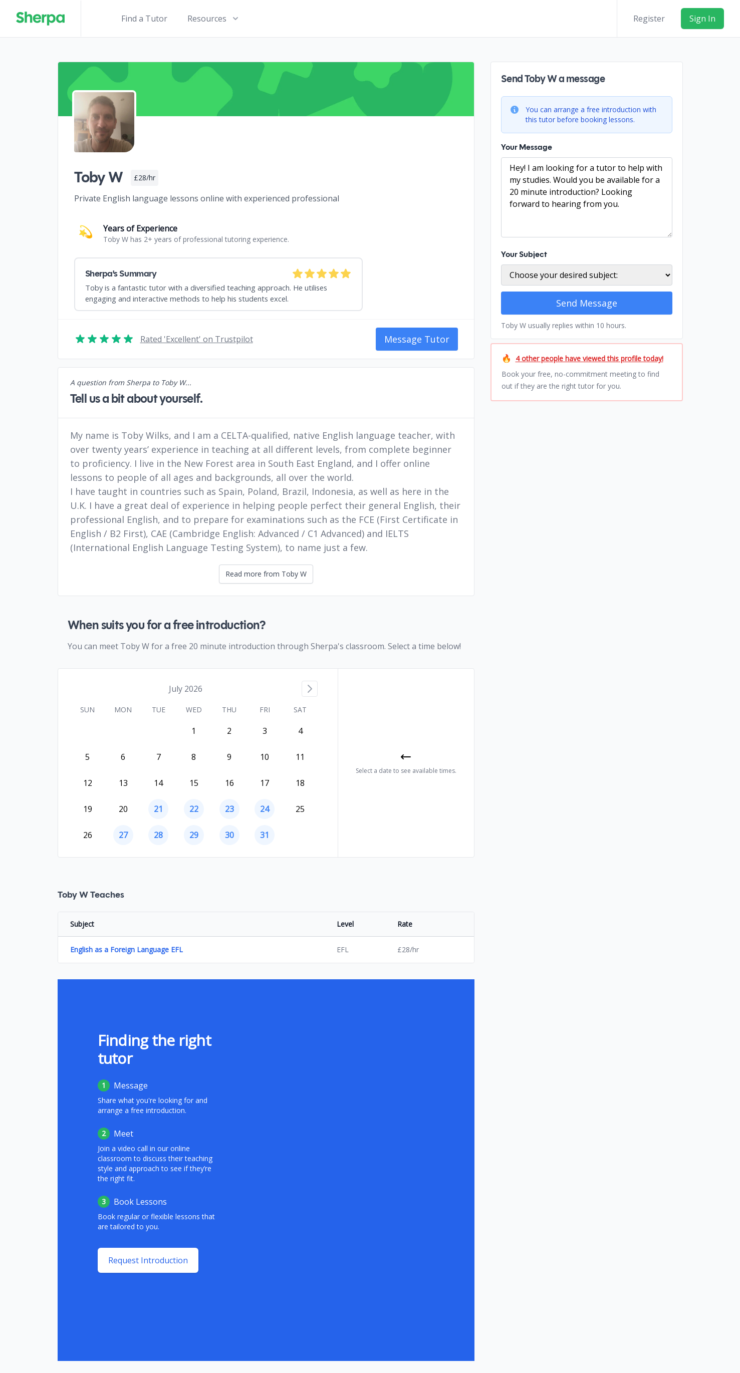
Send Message (586, 303)
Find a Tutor (144, 18)
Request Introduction (148, 1260)
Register (649, 18)
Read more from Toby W (266, 574)
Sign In (702, 18)
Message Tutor (416, 339)
